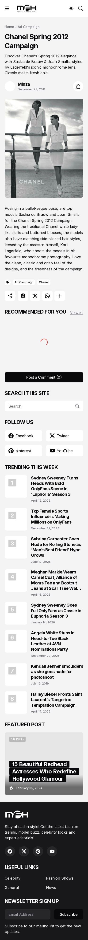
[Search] (80, 8)
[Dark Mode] (71, 8)
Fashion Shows (59, 878)
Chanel (44, 282)
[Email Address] (27, 914)
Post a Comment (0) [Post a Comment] (44, 377)
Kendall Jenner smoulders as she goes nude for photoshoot (57, 672)
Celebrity (12, 878)
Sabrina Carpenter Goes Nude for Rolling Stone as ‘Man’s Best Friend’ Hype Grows (56, 547)
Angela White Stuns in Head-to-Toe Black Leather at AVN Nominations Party (53, 641)
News (51, 887)
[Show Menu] (7, 8)
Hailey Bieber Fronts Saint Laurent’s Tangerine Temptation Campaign (56, 700)
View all (76, 313)
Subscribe (69, 914)
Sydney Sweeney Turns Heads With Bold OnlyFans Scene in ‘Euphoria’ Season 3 (54, 486)
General (12, 887)
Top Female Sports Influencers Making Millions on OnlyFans (51, 516)
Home (9, 27)
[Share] (78, 86)
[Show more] (59, 296)
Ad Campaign (29, 27)
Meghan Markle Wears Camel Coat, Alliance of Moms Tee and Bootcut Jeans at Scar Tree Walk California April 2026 (55, 580)
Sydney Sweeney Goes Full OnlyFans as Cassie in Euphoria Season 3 (56, 611)
